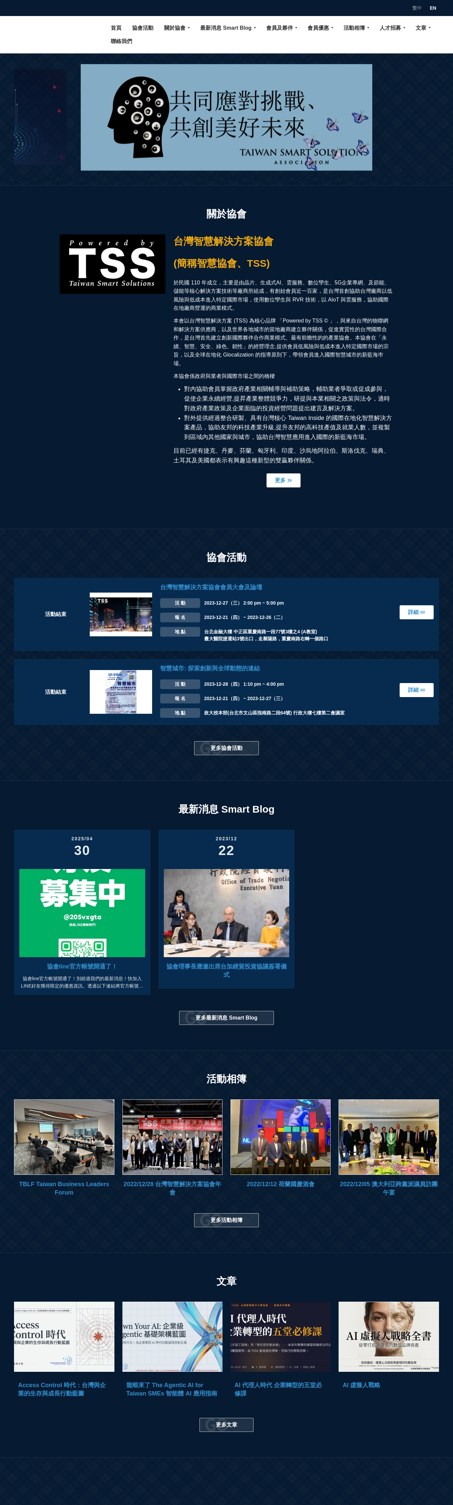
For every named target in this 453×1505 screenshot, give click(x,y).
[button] (39, 117)
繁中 (417, 8)
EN (433, 8)
